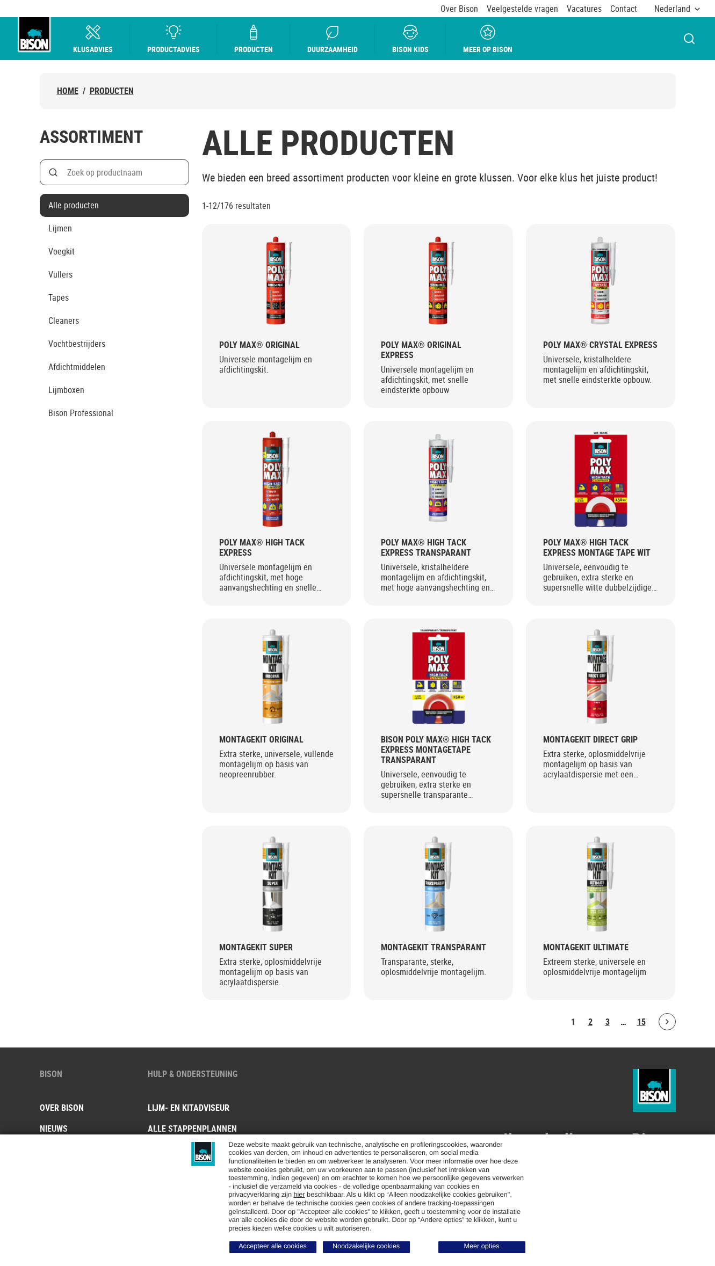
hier (299, 1194)
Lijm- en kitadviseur (188, 1108)
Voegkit (61, 251)
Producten (253, 39)
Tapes (58, 297)
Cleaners (63, 320)
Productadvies (173, 39)
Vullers (60, 274)
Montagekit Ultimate (586, 947)
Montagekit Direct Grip (590, 739)
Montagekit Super (256, 947)
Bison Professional (80, 413)
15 (641, 1022)
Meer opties (481, 1246)
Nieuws (54, 1128)
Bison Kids (410, 39)
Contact (623, 9)
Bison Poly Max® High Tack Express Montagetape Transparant (436, 749)
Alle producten (73, 205)
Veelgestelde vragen (522, 9)
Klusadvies (93, 39)
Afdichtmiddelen (76, 367)
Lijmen (60, 228)
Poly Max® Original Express (421, 350)
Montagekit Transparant (433, 947)
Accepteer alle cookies (273, 1246)
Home (67, 91)
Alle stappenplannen (192, 1128)
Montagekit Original (261, 739)
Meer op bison (487, 39)
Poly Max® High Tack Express (262, 547)
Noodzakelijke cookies (366, 1246)
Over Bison (459, 9)
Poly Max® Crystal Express (600, 345)
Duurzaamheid (332, 39)
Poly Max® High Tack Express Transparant (426, 547)
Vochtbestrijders (76, 344)
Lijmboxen (66, 390)
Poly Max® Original (259, 345)
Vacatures (584, 9)
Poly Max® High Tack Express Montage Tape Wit (597, 547)
